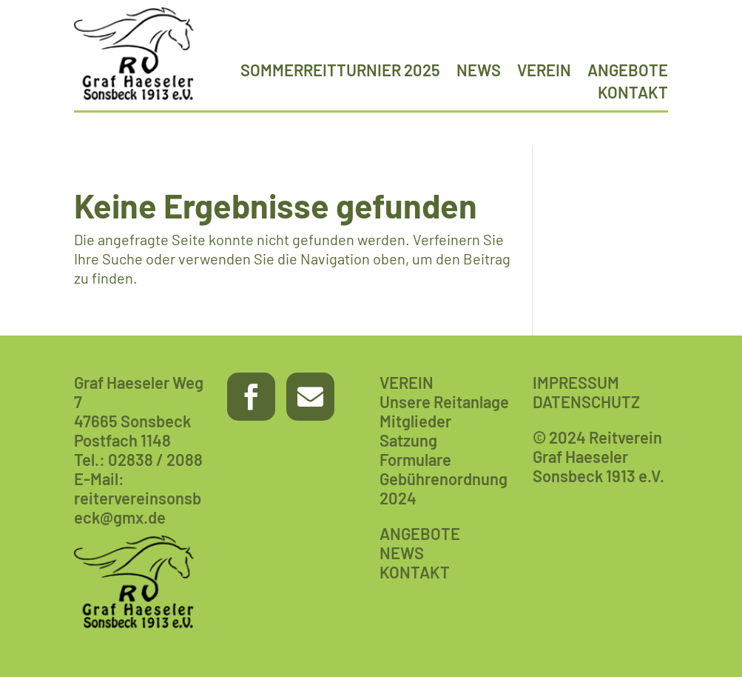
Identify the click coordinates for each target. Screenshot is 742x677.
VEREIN (407, 382)
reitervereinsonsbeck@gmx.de (137, 507)
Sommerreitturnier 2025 (340, 71)
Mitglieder (415, 420)
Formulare (415, 459)
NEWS (402, 552)
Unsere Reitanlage (444, 401)
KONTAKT (415, 571)
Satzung (408, 440)
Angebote (627, 71)
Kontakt (633, 94)
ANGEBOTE (420, 533)
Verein (544, 71)
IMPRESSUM (576, 382)
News (478, 71)
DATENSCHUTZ (586, 401)
